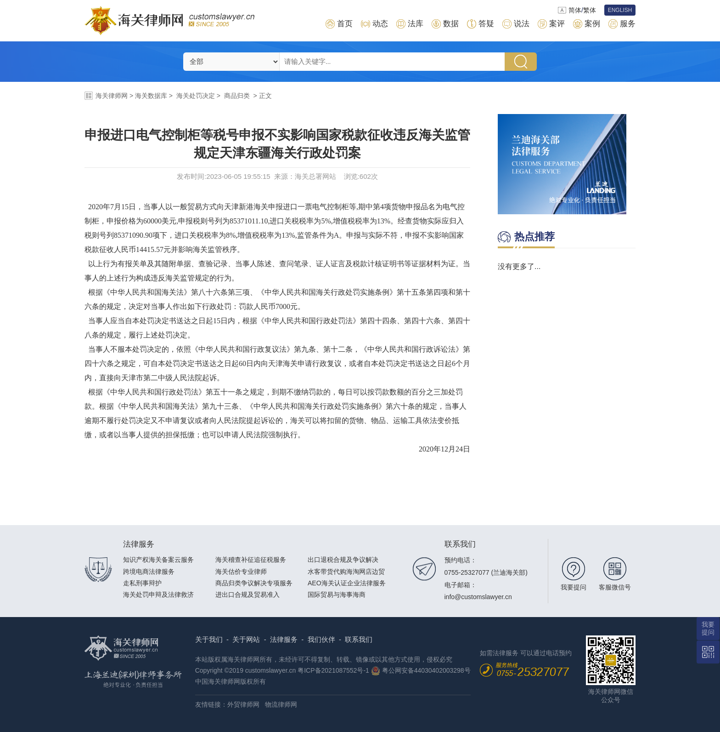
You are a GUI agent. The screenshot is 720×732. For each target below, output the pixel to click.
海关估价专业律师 (241, 571)
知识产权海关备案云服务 (158, 559)
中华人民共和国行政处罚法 (308, 321)
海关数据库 (151, 95)
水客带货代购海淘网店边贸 (346, 571)
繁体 (589, 10)
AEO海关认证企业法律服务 (347, 583)
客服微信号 (615, 587)
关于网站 (246, 639)
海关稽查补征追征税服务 (250, 559)
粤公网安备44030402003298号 (426, 670)
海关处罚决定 (195, 95)
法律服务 (284, 639)
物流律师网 (281, 704)
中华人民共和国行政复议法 (242, 349)
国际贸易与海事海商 (337, 594)
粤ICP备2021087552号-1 (333, 670)
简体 (574, 10)
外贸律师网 (243, 704)
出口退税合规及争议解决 (343, 559)
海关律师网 (112, 95)
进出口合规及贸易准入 (247, 594)
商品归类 (237, 95)
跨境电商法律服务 (148, 571)
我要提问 (573, 587)
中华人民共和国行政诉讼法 (411, 349)
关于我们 (209, 639)
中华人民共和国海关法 (147, 292)
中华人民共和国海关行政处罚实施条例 (326, 292)
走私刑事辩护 (142, 583)
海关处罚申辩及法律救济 (158, 594)
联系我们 (358, 639)
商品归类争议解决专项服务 (253, 583)
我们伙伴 (321, 639)
